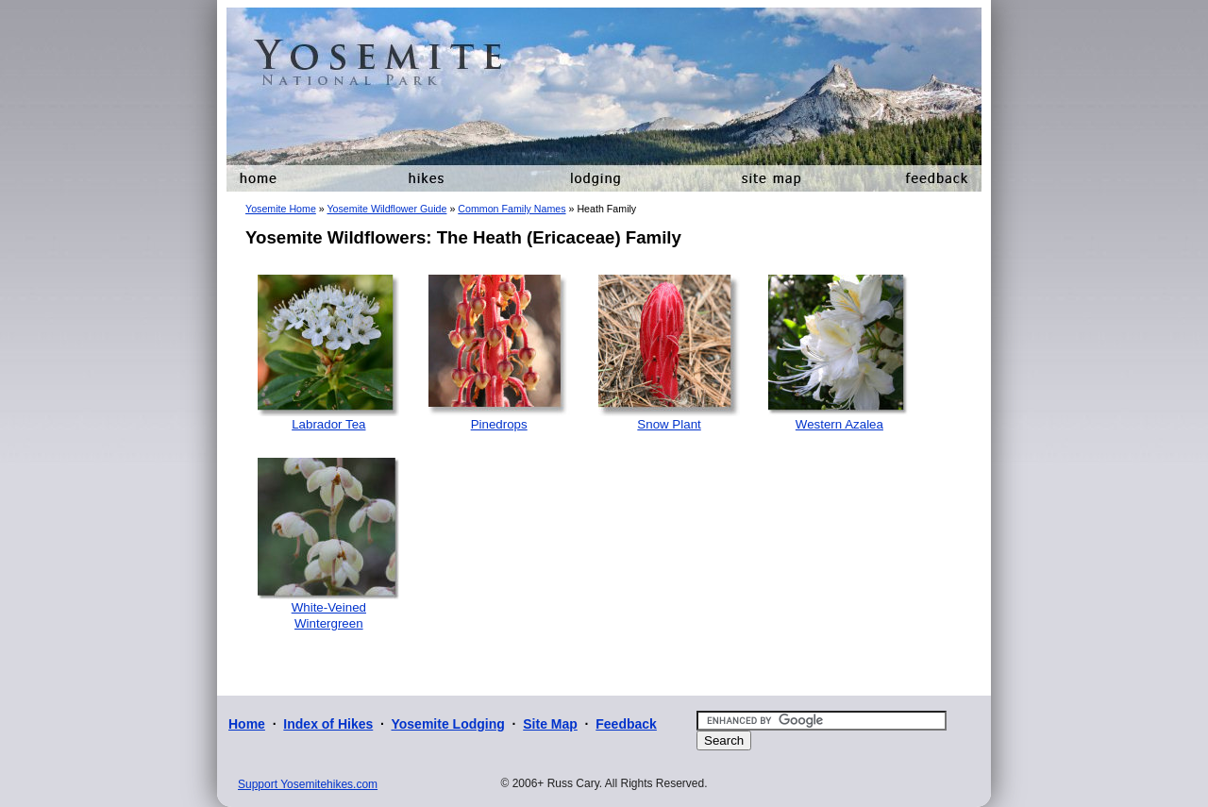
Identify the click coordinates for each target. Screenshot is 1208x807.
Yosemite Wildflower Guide (386, 208)
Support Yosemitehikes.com (308, 784)
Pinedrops (499, 424)
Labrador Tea (328, 424)
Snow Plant (668, 424)
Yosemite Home (280, 208)
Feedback (626, 723)
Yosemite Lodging (447, 723)
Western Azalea (839, 424)
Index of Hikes (328, 723)
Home (246, 723)
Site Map (550, 723)
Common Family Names (511, 208)
